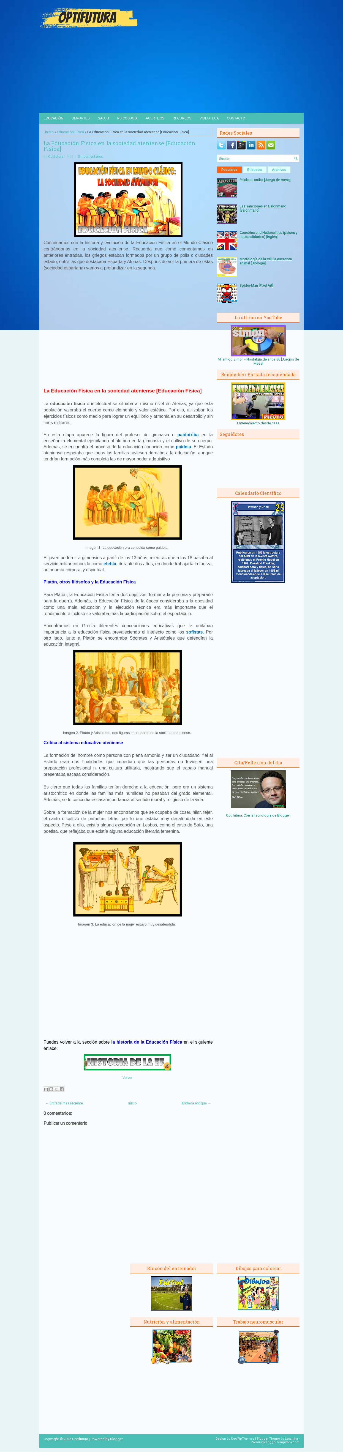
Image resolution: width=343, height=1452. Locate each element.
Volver (127, 1078)
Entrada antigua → (196, 1103)
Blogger (283, 815)
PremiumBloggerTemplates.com (275, 1442)
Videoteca (209, 118)
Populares (229, 170)
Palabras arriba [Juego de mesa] (264, 180)
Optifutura (55, 157)
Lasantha (291, 1438)
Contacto (236, 118)
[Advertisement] (171, 71)
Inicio (49, 132)
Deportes (81, 118)
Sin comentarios (90, 157)
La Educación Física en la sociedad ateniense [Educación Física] (119, 145)
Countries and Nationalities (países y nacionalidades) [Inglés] (268, 235)
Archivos (279, 170)
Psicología (127, 118)
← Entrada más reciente (64, 1103)
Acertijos (155, 118)
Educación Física (70, 132)
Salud (103, 118)
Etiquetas (254, 170)
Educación (53, 118)
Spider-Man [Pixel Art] (256, 285)
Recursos (182, 118)
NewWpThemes (242, 1438)
